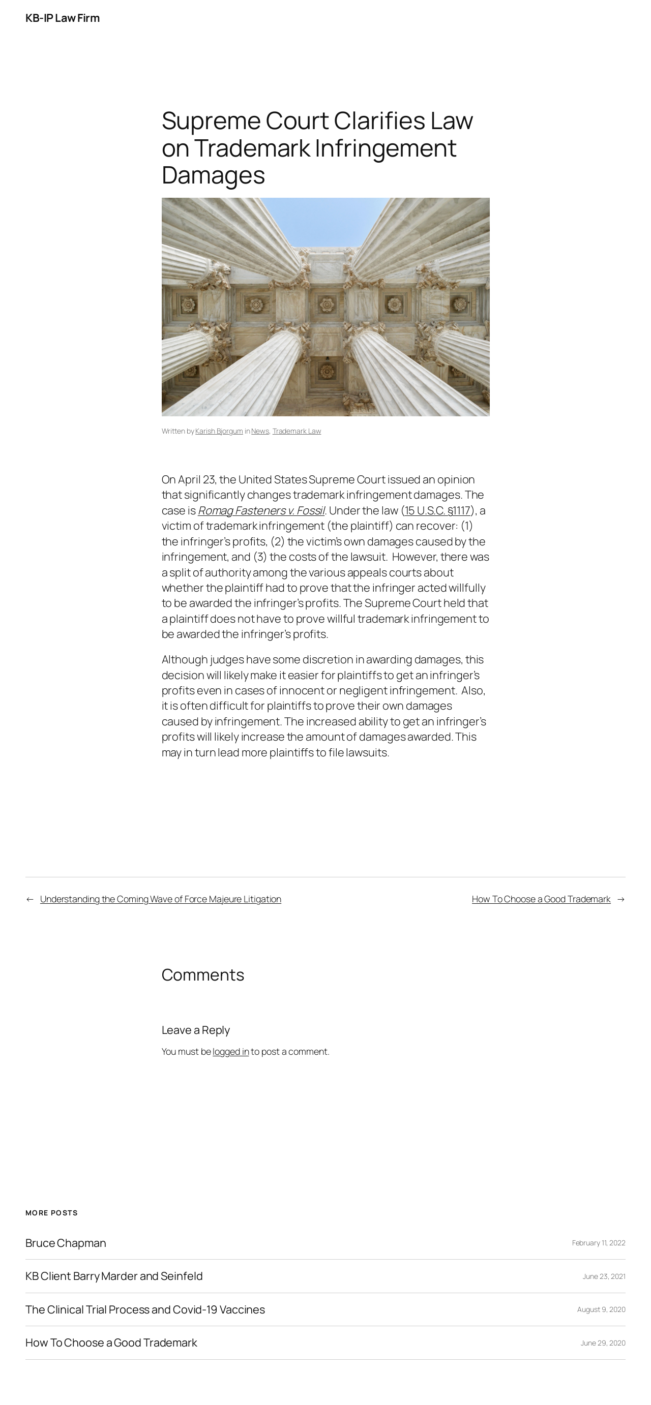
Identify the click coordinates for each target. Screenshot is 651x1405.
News (260, 431)
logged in (231, 1051)
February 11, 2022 (599, 1242)
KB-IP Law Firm (62, 17)
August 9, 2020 (601, 1309)
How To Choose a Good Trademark (541, 899)
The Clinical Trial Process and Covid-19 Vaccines (145, 1309)
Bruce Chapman (65, 1243)
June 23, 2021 (604, 1276)
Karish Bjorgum (219, 431)
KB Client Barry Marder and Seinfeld (114, 1276)
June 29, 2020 (603, 1343)
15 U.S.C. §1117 (438, 510)
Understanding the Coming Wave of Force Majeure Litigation (160, 899)
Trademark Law (297, 431)
